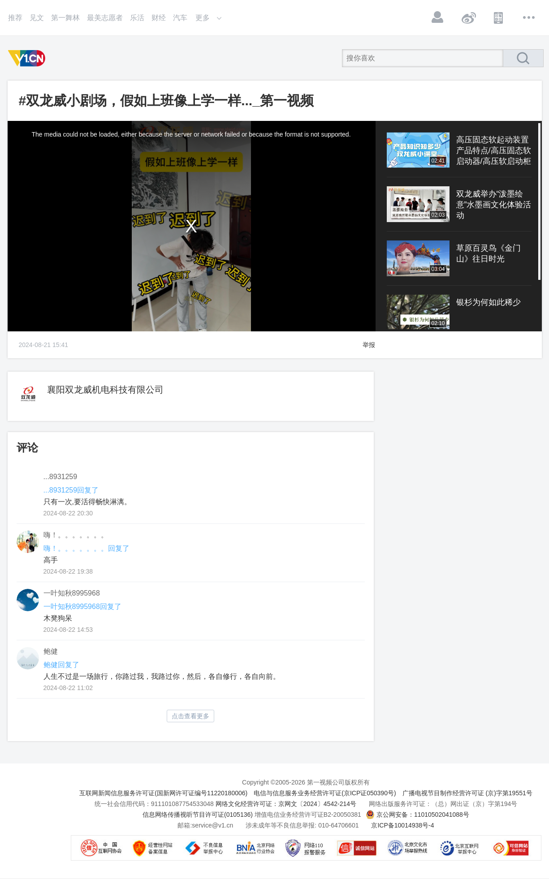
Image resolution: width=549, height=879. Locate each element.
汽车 (180, 17)
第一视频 (28, 58)
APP (499, 17)
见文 (37, 17)
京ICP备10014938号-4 (402, 825)
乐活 (137, 17)
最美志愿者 (105, 17)
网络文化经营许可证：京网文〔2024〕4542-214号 (286, 803)
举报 (369, 344)
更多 (529, 17)
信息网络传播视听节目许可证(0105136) (198, 814)
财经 (158, 17)
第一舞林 (65, 17)
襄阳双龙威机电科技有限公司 (105, 389)
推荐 (15, 17)
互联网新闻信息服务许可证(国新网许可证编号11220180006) (163, 793)
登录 (438, 17)
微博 (468, 17)
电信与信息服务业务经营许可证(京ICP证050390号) (325, 793)
